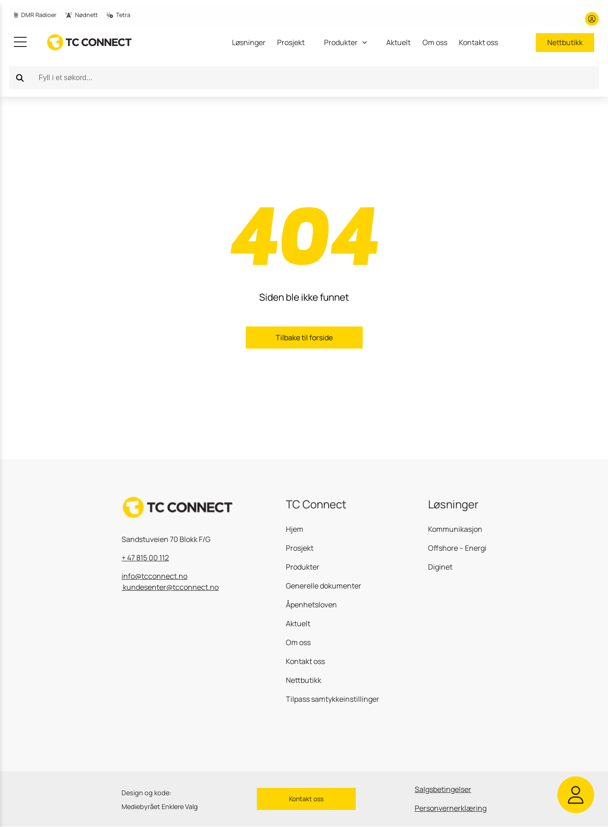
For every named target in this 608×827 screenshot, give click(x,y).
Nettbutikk (565, 42)
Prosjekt (291, 42)
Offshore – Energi (457, 548)
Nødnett (81, 15)
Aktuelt (398, 42)
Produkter (302, 567)
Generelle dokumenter (323, 586)
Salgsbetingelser (443, 789)
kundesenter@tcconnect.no (170, 587)
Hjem (294, 529)
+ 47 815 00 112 (145, 558)
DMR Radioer (35, 15)
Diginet (440, 567)
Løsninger (249, 42)
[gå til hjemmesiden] (83, 42)
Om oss (435, 42)
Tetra (118, 15)
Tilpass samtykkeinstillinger (332, 699)
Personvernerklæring (450, 808)
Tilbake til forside (304, 337)
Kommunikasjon (455, 529)
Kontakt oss (478, 42)
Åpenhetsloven (311, 605)
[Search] (20, 77)
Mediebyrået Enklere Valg (160, 806)
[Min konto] (592, 19)
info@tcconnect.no (154, 576)
